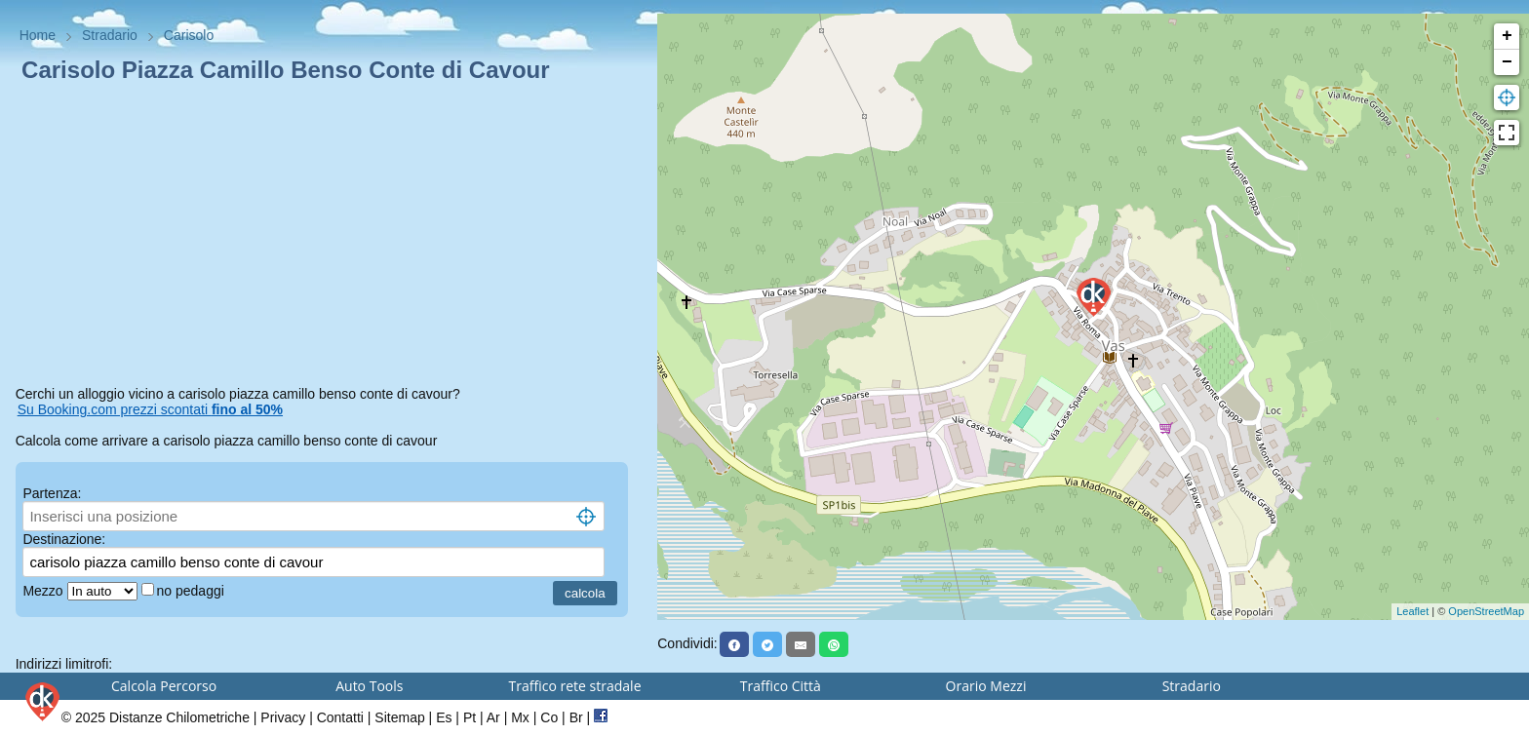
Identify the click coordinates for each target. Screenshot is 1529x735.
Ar (493, 717)
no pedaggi (192, 591)
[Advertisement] (329, 237)
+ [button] (1507, 36)
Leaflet (1412, 611)
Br (576, 717)
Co (549, 717)
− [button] (1507, 62)
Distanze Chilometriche (179, 717)
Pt (469, 717)
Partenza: (51, 493)
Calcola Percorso (163, 686)
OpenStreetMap (1486, 611)
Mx (520, 717)
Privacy (282, 717)
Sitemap (399, 717)
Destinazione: (63, 539)
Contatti (340, 717)
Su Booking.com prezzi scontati (150, 409)
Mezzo (44, 591)
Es (443, 717)
